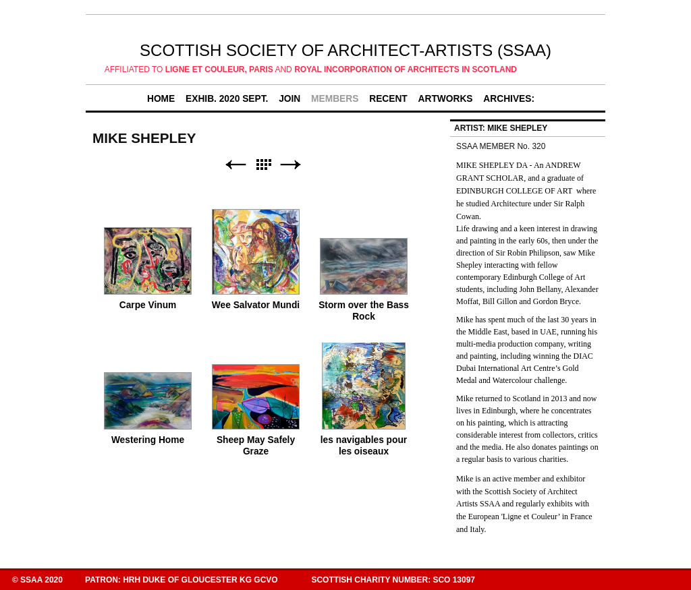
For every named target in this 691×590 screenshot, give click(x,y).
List (263, 165)
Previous (235, 165)
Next (290, 165)
